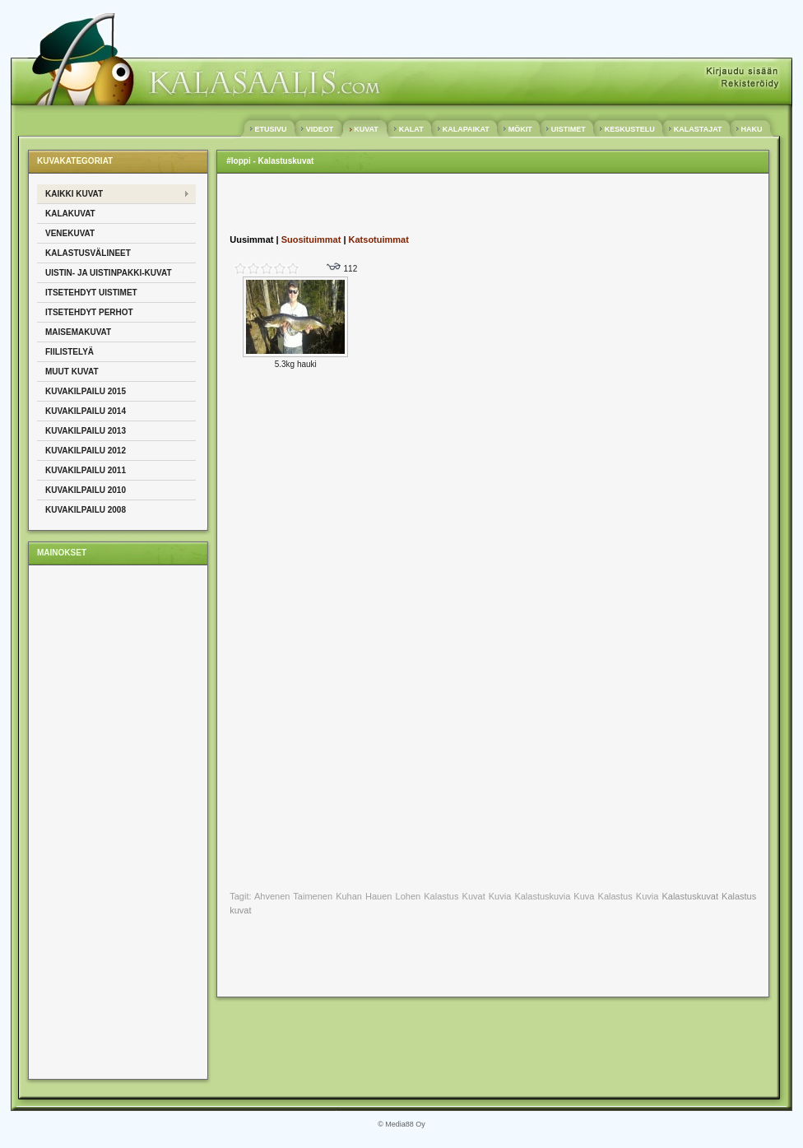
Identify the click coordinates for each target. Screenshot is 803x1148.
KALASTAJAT (697, 129)
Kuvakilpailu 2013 (85, 430)
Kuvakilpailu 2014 (85, 411)
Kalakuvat (70, 213)
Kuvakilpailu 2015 (85, 391)
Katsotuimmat (379, 239)
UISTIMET (568, 129)
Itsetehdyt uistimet (91, 292)
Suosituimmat (311, 239)
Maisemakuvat (78, 332)
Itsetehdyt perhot (89, 312)
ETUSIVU (271, 129)
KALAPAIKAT (465, 129)
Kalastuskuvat (689, 896)
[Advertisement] (103, 821)
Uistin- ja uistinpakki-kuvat (108, 272)
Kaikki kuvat (74, 193)
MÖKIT (520, 129)
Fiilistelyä (69, 351)
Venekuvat (70, 233)
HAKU (751, 129)
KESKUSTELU (629, 129)
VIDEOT (320, 129)
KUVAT (366, 129)
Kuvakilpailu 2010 (85, 490)
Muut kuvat (72, 371)
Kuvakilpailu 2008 (85, 509)
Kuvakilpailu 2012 (85, 450)
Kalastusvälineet (88, 253)
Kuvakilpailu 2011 (85, 470)
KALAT (411, 129)
